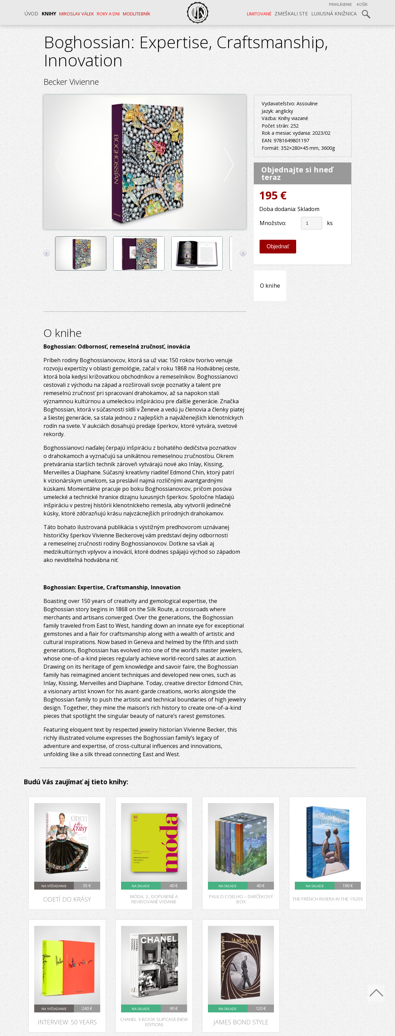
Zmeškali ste (291, 13)
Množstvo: (273, 223)
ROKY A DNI (108, 14)
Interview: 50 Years (67, 1022)
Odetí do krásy (67, 899)
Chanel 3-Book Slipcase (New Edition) (154, 1021)
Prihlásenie (340, 4)
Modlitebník (136, 14)
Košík (362, 4)
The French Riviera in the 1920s (327, 899)
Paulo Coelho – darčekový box (241, 898)
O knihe (270, 285)
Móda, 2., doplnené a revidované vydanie (154, 898)
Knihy (49, 13)
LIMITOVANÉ (259, 14)
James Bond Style (240, 1022)
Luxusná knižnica (334, 13)
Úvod (31, 13)
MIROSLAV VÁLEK (76, 14)
